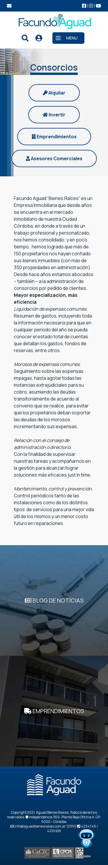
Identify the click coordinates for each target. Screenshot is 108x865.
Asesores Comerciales (54, 158)
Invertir (54, 115)
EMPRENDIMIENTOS (54, 711)
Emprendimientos (54, 136)
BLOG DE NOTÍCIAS (54, 600)
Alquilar (54, 93)
